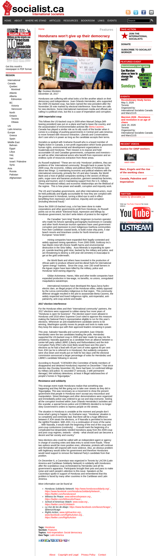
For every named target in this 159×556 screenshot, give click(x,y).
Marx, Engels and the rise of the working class (135, 171)
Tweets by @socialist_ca (132, 197)
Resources (70, 20)
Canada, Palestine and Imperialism (133, 180)
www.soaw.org (80, 501)
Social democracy (73, 532)
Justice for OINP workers (135, 148)
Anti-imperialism (55, 532)
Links (101, 20)
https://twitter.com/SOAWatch (60, 504)
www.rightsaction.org (70, 512)
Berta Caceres (96, 126)
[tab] (136, 149)
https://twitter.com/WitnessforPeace (63, 499)
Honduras (50, 527)
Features (52, 530)
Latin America (57, 535)
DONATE (126, 44)
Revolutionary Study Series (136, 100)
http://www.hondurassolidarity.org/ (92, 488)
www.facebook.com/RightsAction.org (63, 515)
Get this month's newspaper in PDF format (19, 67)
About (18, 20)
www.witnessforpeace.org (77, 496)
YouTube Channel (134, 204)
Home (7, 20)
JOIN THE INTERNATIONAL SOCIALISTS (138, 36)
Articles (54, 20)
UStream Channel (134, 222)
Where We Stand (35, 20)
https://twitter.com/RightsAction (60, 517)
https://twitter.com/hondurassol (60, 494)
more (150, 186)
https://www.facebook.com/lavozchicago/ (89, 507)
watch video (129, 162)
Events (112, 20)
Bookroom (88, 20)
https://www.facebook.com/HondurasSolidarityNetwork (72, 491)
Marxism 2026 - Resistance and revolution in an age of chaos (135, 120)
